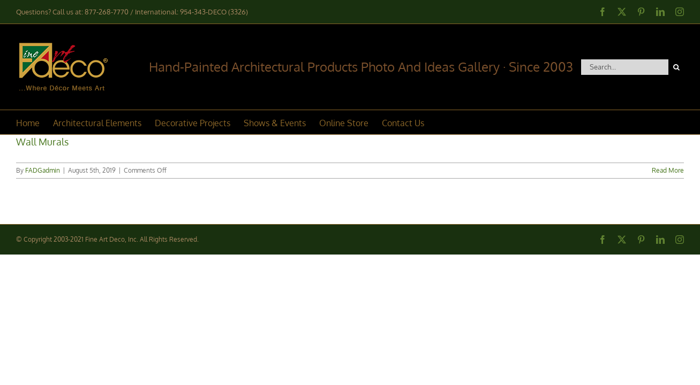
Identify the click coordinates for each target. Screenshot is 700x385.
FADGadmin (42, 170)
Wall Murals (42, 142)
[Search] (676, 67)
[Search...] (624, 67)
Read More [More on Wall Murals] (668, 170)
